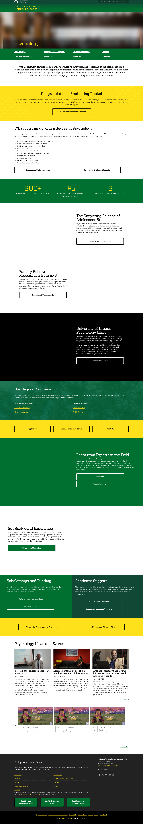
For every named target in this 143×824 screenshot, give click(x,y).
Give (117, 2)
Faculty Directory (100, 484)
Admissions (18, 775)
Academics (17, 779)
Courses (105, 51)
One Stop (102, 2)
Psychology (26, 43)
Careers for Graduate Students (97, 170)
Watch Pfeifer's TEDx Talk (100, 241)
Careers (90, 815)
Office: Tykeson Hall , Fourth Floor (108, 766)
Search (122, 2)
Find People (103, 815)
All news (124, 699)
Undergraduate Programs (54, 51)
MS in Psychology (79, 408)
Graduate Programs (81, 51)
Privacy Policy (82, 815)
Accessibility (72, 815)
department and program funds (30, 794)
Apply (108, 2)
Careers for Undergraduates (38, 170)
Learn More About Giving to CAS (101, 627)
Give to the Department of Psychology (42, 627)
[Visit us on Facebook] (99, 775)
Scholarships (58, 775)
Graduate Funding (30, 606)
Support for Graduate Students (99, 609)
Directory (77, 56)
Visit (113, 2)
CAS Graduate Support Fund (78, 802)
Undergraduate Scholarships (30, 599)
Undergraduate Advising (99, 601)
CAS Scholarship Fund (52, 802)
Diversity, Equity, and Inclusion (63, 779)
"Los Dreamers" (35, 725)
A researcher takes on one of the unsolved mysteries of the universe (70, 672)
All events (124, 747)
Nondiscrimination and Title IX (58, 815)
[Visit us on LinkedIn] (113, 775)
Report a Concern (41, 815)
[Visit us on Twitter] (102, 775)
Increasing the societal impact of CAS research (32, 672)
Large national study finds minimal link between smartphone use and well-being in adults (109, 673)
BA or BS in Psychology (22, 408)
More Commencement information (71, 111)
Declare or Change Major (71, 429)
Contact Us (106, 56)
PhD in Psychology (79, 412)
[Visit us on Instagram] (109, 775)
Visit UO (110, 429)
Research (48, 56)
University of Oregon (65, 819)
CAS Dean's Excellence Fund (26, 802)
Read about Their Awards (43, 295)
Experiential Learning (23, 56)
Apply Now (32, 429)
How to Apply (20, 51)
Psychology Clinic (100, 360)
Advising (17, 790)
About (56, 786)
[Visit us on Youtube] (106, 775)
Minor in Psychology (21, 412)
